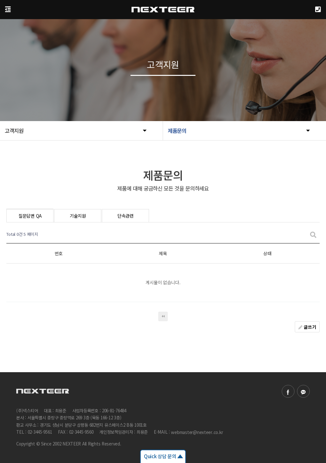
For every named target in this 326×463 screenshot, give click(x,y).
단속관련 (125, 216)
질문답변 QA (30, 216)
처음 (163, 316)
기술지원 (78, 216)
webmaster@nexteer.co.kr (197, 433)
